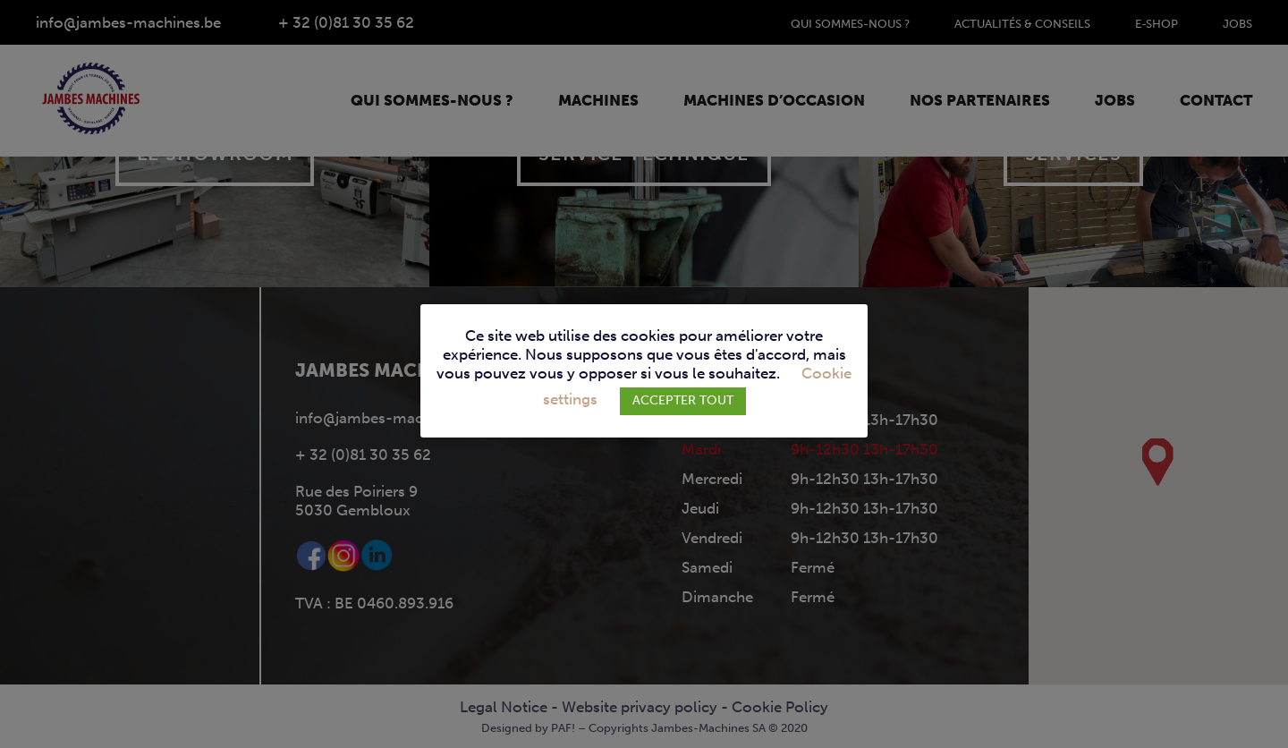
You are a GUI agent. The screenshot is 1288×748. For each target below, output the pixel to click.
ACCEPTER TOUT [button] (682, 400)
